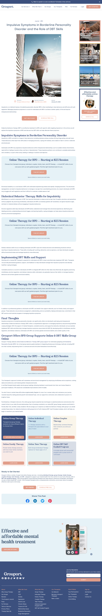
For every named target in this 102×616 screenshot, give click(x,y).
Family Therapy (39, 597)
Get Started (93, 6)
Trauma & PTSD (22, 606)
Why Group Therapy (7, 592)
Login (82, 7)
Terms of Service (6, 606)
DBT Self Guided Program (42, 608)
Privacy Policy (5, 609)
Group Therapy (39, 592)
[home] (7, 6)
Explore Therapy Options (89, 112)
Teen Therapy (39, 601)
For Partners (73, 7)
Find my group (38, 172)
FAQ (66, 7)
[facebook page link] (2, 578)
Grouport (4, 475)
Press (2, 601)
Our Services (25, 7)
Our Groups (48, 7)
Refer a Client (55, 598)
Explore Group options (13, 437)
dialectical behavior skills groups (25, 409)
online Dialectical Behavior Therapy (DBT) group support (32, 342)
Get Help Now (29, 118)
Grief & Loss (21, 601)
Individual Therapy (40, 594)
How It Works (72, 589)
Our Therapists (58, 7)
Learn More (39, 437)
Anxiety (20, 597)
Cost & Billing (72, 599)
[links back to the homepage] (13, 574)
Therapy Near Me (6, 611)
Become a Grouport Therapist (57, 595)
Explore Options (10, 549)
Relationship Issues (23, 609)
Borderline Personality (24, 611)
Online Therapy (72, 597)
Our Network (55, 592)
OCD (19, 594)
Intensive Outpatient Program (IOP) (40, 604)
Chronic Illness (22, 604)
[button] (25, 7)
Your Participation (73, 592)
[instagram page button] (5, 578)
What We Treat (36, 7)
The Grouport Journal (7, 599)
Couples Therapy (40, 599)
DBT (19, 592)
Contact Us (88, 597)
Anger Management (23, 614)
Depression (21, 599)
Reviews (3, 597)
